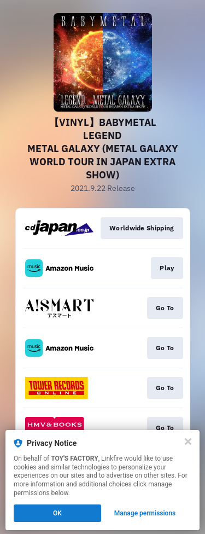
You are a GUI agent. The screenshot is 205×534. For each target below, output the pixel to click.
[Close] (188, 441)
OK (57, 513)
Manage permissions (145, 513)
